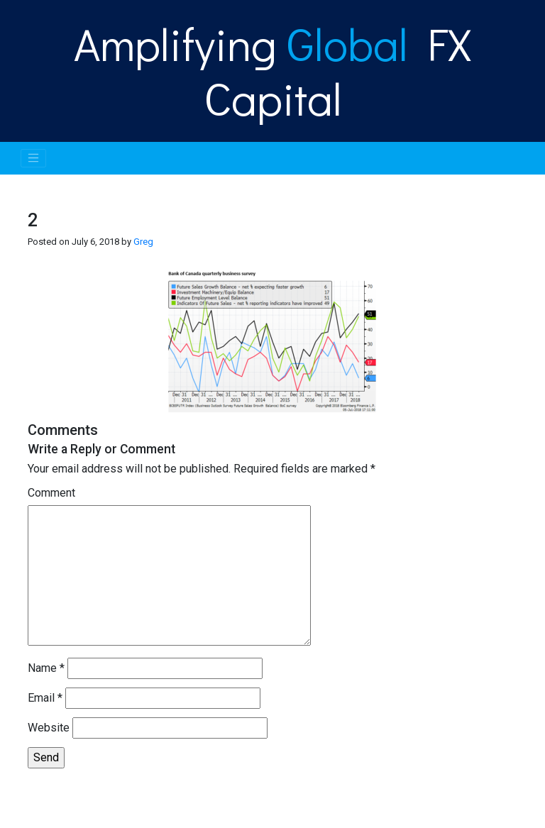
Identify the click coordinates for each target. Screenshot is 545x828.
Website (49, 727)
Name (46, 668)
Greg (143, 241)
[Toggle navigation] (33, 158)
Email (45, 698)
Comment (51, 492)
